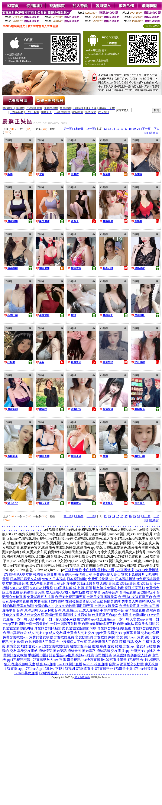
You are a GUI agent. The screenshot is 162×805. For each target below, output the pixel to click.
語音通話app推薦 (62, 655)
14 (113, 128)
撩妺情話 (45, 651)
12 (105, 128)
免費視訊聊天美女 (106, 574)
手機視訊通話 (38, 655)
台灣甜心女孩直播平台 (135, 597)
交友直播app (120, 651)
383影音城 (21, 583)
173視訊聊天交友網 (17, 574)
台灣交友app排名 (143, 651)
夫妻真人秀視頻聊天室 (139, 601)
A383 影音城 (109, 583)
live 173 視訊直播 (69, 664)
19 (134, 128)
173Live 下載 (52, 668)
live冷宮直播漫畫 (114, 659)
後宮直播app (105, 619)
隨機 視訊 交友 (130, 642)
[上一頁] (91, 128)
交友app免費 (97, 633)
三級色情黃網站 (109, 601)
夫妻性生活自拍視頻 (49, 601)
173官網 (69, 668)
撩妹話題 (103, 651)
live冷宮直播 (90, 659)
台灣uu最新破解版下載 (99, 624)
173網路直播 (48, 673)
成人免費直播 (82, 677)
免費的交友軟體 (41, 637)
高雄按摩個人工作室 (103, 642)
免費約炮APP (44, 606)
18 (130, 128)
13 (109, 128)
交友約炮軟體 (65, 606)
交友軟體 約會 (104, 637)
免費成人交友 (77, 633)
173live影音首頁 (145, 668)
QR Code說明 (152, 26)
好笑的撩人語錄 (139, 655)
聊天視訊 (151, 664)
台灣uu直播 (127, 592)
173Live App (33, 668)
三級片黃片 (73, 570)
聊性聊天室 (85, 606)
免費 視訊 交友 (148, 637)
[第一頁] (68, 128)
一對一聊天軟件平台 (29, 619)
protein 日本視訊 (54, 579)
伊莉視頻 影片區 (32, 592)
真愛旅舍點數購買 (145, 628)
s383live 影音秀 (41, 588)
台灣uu (114, 664)
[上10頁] (79, 128)
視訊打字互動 (134, 588)
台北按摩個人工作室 (40, 642)
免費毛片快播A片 (101, 579)
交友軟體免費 (64, 637)
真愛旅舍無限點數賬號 (114, 628)
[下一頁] (146, 128)
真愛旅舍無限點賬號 (49, 628)
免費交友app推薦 (120, 633)
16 (121, 128)
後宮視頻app (86, 619)
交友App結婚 (146, 646)
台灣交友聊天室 (106, 606)
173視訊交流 (21, 659)
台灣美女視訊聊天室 (70, 597)
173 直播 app (14, 668)
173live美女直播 (26, 673)
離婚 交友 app (31, 646)
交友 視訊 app (126, 637)
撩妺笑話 (60, 651)
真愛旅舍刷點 (145, 624)
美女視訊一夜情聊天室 (75, 574)
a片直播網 (68, 583)
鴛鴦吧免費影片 (133, 574)
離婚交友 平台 (80, 646)
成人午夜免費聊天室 (44, 583)
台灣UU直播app (66, 610)
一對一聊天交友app (130, 619)
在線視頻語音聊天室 (80, 601)
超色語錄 (119, 655)
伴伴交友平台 (114, 610)
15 (117, 128)
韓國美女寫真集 (45, 574)
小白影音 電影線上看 (98, 570)
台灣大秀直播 (129, 606)
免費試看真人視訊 (40, 597)
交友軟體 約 (84, 637)
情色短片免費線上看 (108, 588)
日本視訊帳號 (125, 579)
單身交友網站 (27, 651)
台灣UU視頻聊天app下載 (35, 610)
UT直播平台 (104, 668)
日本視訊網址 (77, 579)
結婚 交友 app (125, 646)
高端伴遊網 (53, 615)
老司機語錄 (103, 655)
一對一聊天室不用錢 (60, 619)
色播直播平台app (104, 615)
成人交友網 (57, 633)
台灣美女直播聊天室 (102, 597)
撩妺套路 (89, 651)
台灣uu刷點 (125, 624)
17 (126, 128)
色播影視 (125, 615)
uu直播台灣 (110, 592)
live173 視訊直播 (95, 664)
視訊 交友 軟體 (13, 642)
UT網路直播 (85, 668)
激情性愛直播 (135, 610)
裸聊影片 (70, 615)
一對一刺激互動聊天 (65, 624)
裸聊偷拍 (84, 615)
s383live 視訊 (19, 588)
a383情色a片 (146, 592)
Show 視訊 (58, 659)
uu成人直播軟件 (91, 610)
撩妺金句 (74, 651)
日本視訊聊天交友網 (25, 579)
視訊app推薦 (84, 655)
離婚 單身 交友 (103, 646)
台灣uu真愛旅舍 (15, 633)
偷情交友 (13, 646)
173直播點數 (63, 588)
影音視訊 (74, 659)
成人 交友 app (38, 633)
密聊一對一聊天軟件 (34, 624)
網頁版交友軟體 (132, 664)
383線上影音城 (88, 583)
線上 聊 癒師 (82, 588)
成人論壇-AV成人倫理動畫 (65, 592)
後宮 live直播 (46, 664)
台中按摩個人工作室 (71, 642)
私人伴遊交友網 (32, 615)
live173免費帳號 (147, 570)
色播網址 (139, 615)
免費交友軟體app (15, 637)
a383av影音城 (130, 583)
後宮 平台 (93, 592)
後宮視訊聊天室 (23, 664)
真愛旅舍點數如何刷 (81, 628)
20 (138, 128)
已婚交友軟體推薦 (55, 646)
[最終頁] (154, 133)
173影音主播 (123, 668)
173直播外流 (124, 570)
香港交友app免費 (146, 633)
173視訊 (133, 659)
